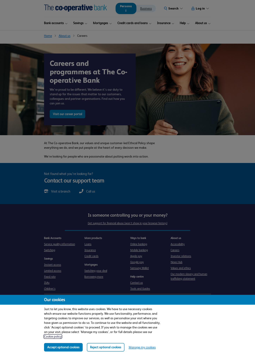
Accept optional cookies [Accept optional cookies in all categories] (63, 347)
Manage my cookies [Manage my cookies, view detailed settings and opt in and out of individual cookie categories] (142, 347)
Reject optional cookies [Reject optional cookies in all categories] (105, 347)
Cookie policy (53, 336)
